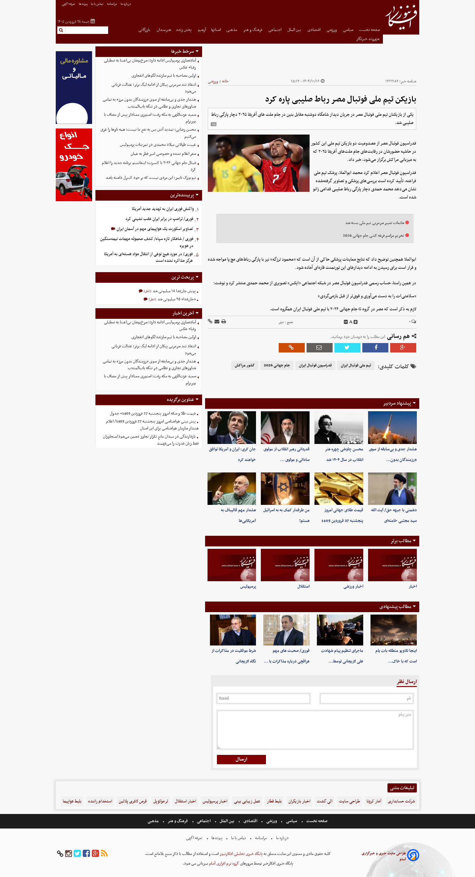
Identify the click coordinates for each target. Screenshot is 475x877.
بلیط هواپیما (72, 801)
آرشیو (202, 29)
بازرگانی (144, 29)
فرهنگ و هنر (253, 29)
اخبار (413, 586)
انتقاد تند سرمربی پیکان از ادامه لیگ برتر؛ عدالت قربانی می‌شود (153, 88)
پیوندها (83, 4)
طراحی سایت (349, 801)
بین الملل (294, 29)
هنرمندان (164, 29)
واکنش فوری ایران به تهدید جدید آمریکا (163, 209)
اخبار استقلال (185, 801)
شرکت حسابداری (401, 801)
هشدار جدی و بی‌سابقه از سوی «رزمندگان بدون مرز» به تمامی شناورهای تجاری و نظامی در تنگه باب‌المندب (149, 103)
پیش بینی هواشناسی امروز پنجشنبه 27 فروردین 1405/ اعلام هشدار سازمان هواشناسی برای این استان (152, 425)
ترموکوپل (160, 801)
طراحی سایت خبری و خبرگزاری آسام (384, 856)
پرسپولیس (248, 586)
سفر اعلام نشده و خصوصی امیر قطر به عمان (163, 153)
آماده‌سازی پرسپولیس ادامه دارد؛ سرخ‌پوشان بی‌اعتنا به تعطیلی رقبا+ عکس (150, 64)
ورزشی (332, 29)
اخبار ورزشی (353, 586)
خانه (225, 81)
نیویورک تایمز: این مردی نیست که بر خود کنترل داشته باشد (151, 177)
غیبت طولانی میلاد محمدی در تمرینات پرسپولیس (158, 144)
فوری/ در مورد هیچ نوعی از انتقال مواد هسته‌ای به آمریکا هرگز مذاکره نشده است (148, 257)
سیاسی (348, 29)
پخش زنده (184, 29)
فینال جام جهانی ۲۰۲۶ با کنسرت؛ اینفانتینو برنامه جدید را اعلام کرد (149, 166)
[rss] (104, 854)
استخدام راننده (100, 801)
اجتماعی (275, 29)
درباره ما (126, 4)
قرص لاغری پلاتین (133, 801)
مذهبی (232, 29)
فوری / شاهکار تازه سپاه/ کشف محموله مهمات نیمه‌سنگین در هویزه (146, 242)
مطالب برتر (400, 541)
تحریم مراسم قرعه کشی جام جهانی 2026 (373, 235)
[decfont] (346, 322)
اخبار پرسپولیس (215, 801)
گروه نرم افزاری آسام (223, 863)
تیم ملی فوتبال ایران (356, 365)
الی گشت (324, 801)
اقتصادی (314, 29)
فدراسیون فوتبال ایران (315, 365)
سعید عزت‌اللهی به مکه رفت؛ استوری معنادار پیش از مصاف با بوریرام (150, 118)
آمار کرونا (374, 801)
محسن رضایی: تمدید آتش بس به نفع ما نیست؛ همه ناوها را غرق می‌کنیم (148, 133)
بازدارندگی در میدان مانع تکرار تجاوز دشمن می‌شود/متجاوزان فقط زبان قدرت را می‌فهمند (151, 440)
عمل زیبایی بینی (247, 801)
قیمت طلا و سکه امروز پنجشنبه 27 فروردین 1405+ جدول (153, 413)
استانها (216, 29)
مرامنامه (112, 4)
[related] (213, 124)
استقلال (303, 586)
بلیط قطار (274, 801)
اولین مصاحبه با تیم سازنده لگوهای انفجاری (163, 75)
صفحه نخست (369, 29)
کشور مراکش (245, 365)
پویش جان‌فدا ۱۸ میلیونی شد (174, 291)
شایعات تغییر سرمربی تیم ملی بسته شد (374, 222)
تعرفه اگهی (69, 4)
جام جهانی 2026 (277, 365)
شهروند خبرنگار (368, 38)
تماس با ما (97, 4)
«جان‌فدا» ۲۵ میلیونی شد (176, 299)
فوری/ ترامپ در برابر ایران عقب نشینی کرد (159, 219)
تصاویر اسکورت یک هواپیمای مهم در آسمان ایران (154, 229)
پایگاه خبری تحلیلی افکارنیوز (241, 853)
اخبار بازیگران (299, 801)
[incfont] (356, 322)
